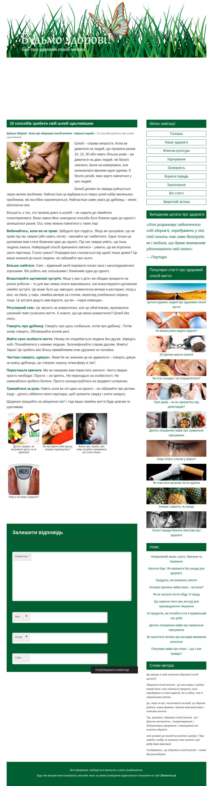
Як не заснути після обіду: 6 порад (176, 594)
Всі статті (176, 193)
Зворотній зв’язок (176, 202)
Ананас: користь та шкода (176, 506)
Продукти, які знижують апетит (176, 580)
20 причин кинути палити (176, 354)
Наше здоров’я (176, 142)
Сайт (18, 657)
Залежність (176, 168)
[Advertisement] (106, 88)
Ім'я (21, 617)
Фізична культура (176, 150)
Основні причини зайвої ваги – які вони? (176, 587)
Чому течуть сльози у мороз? (176, 459)
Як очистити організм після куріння (176, 482)
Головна (176, 134)
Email (21, 637)
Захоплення (176, 185)
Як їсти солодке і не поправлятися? (176, 378)
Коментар (22, 556)
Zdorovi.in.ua (168, 775)
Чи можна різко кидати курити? (176, 330)
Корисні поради (176, 176)
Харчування (176, 159)
